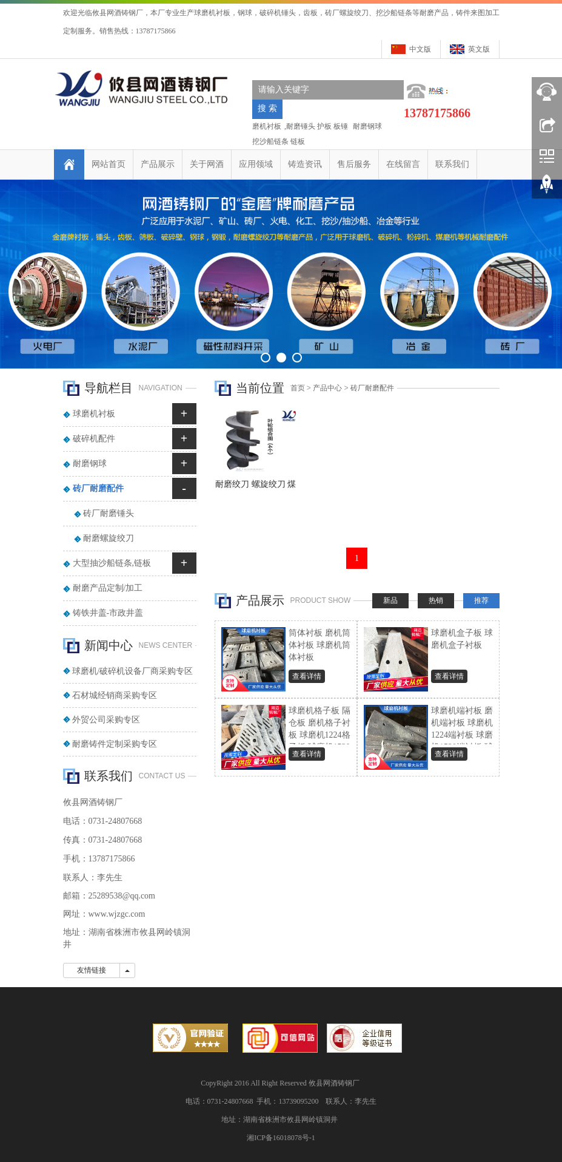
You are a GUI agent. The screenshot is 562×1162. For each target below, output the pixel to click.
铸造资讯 (305, 164)
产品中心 (327, 388)
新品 (390, 600)
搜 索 (267, 108)
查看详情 (306, 676)
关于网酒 (207, 164)
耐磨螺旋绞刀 (108, 538)
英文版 (479, 49)
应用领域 (256, 164)
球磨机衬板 (94, 413)
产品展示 (158, 164)
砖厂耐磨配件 (372, 388)
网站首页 (108, 164)
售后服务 (354, 164)
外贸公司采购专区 (106, 719)
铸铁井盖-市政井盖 (108, 612)
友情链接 (91, 970)
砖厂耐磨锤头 (108, 513)
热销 (436, 600)
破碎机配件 (94, 438)
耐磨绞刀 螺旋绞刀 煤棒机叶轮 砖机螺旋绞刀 (255, 488)
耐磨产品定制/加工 (108, 588)
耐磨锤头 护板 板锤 (317, 126)
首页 (297, 388)
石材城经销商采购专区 (114, 695)
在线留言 (403, 164)
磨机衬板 (266, 126)
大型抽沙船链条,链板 (112, 563)
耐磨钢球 (366, 126)
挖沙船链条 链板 (278, 141)
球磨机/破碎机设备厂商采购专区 (132, 671)
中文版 (420, 49)
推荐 (481, 600)
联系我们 (452, 164)
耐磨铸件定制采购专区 (114, 744)
